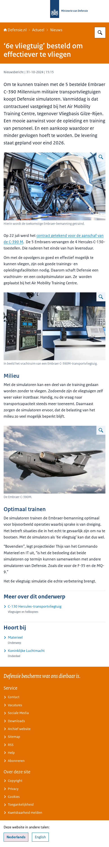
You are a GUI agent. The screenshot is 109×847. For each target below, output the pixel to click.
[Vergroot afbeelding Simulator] (100, 296)
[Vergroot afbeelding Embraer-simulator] (100, 156)
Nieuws (56, 29)
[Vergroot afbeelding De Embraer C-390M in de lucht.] (100, 430)
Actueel (38, 29)
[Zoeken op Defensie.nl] (100, 32)
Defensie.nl (15, 29)
